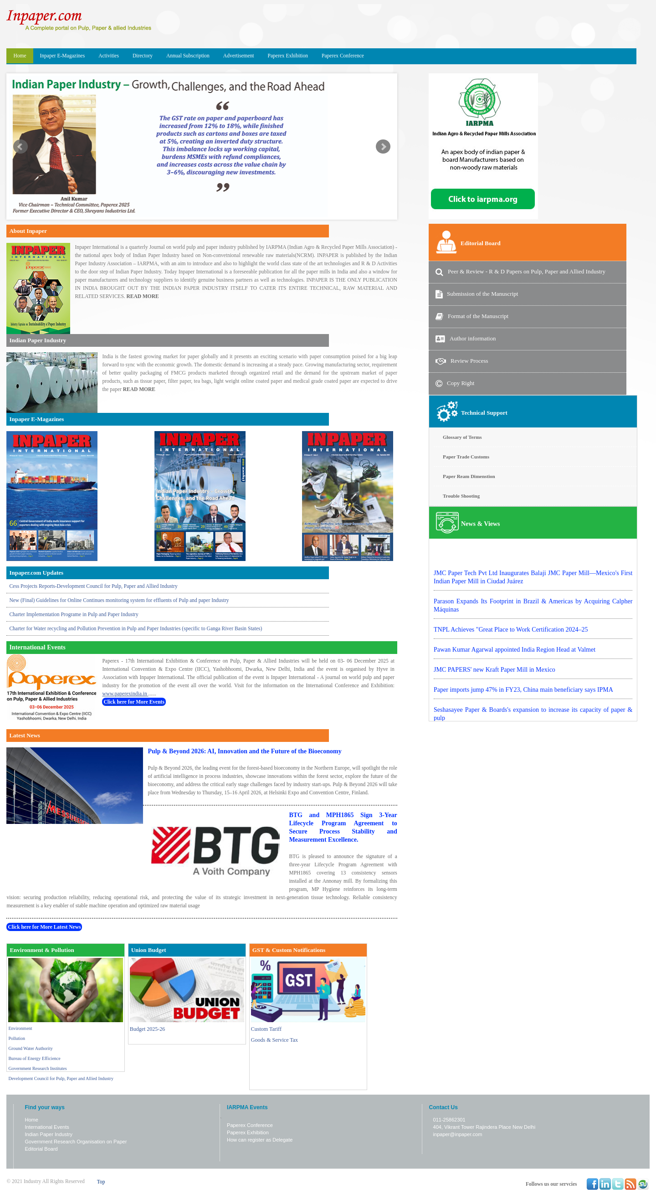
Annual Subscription (188, 55)
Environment (20, 1028)
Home (19, 55)
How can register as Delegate (259, 1139)
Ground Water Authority (30, 1048)
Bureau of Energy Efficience (34, 1058)
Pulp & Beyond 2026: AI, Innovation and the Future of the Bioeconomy (244, 751)
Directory (143, 55)
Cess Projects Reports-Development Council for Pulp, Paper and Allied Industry (93, 586)
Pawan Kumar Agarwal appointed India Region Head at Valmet (514, 666)
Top (101, 1181)
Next (383, 146)
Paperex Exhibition (288, 55)
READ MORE (143, 296)
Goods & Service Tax (274, 1040)
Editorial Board (41, 1149)
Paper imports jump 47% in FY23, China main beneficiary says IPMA (523, 706)
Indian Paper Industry (49, 1134)
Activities (108, 55)
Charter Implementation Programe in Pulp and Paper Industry (73, 614)
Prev (20, 146)
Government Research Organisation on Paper (76, 1141)
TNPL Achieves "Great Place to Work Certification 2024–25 (511, 646)
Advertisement (238, 55)
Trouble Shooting (461, 496)
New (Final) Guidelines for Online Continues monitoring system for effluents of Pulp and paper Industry (119, 600)
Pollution (16, 1038)
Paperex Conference (343, 55)
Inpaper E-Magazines (62, 55)
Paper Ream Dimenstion (469, 476)
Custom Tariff (266, 1029)
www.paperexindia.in (125, 693)
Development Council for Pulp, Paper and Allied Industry (60, 1078)
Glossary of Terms (462, 437)
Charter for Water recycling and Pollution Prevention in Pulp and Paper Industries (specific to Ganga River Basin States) (135, 628)
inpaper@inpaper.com (457, 1134)
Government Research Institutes (37, 1068)
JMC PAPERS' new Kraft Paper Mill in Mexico (494, 686)
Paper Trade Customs (466, 456)
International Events (47, 1127)
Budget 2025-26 (147, 1029)
